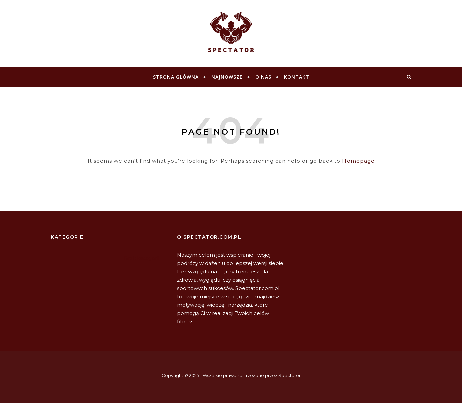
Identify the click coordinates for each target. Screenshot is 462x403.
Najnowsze (227, 77)
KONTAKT (296, 77)
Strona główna (176, 77)
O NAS (263, 77)
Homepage (358, 161)
